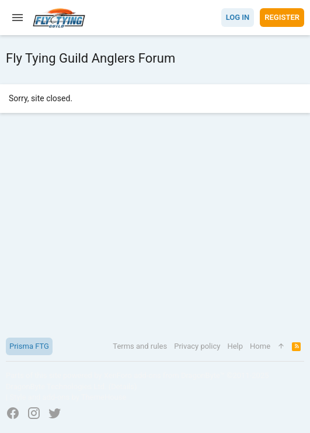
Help (235, 346)
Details (122, 386)
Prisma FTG (29, 346)
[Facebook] (13, 413)
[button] (18, 17)
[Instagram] (34, 413)
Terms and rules (140, 346)
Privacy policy (197, 346)
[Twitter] (55, 413)
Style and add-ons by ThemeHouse (67, 397)
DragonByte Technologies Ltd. (56, 386)
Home (260, 346)
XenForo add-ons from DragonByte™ (164, 375)
